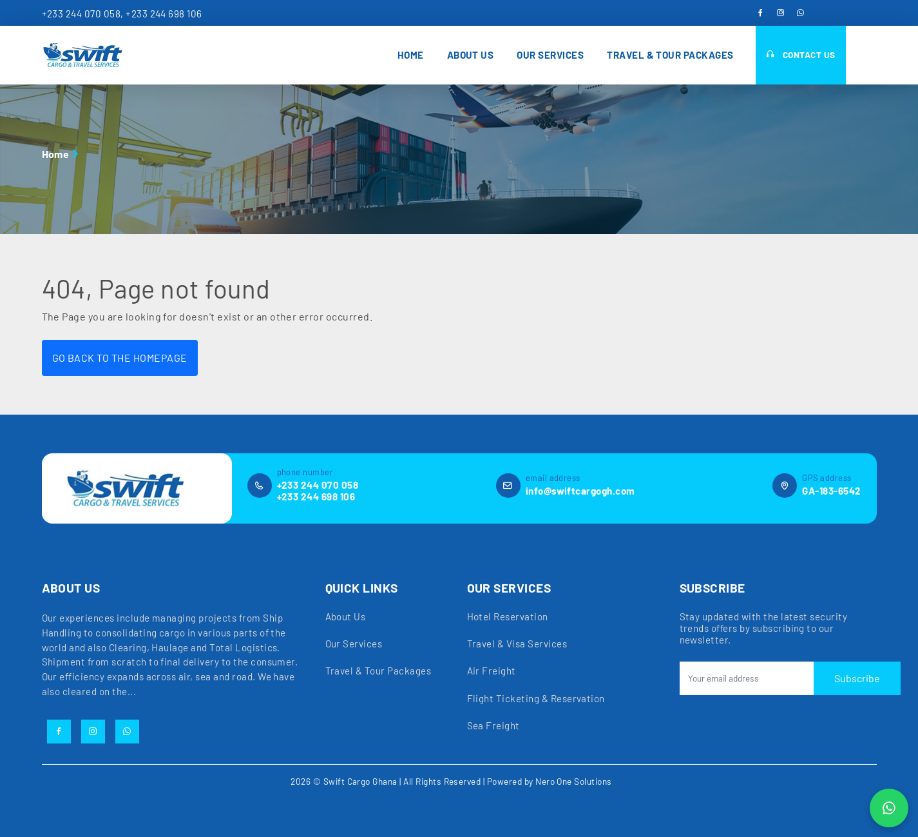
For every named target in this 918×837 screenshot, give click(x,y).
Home (410, 55)
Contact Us (801, 54)
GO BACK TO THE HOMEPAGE (119, 357)
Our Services (550, 55)
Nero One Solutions (573, 780)
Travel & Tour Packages (670, 55)
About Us (470, 55)
